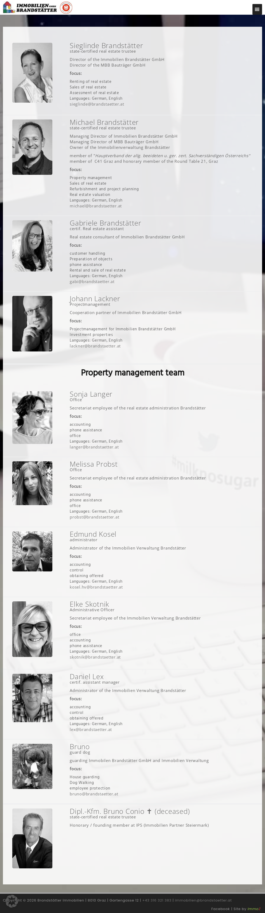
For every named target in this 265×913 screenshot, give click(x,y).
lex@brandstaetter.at (91, 729)
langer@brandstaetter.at (94, 447)
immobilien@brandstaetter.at (203, 900)
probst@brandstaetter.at (94, 517)
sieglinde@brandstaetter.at (97, 104)
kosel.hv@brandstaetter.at (96, 587)
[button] (12, 901)
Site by (247, 908)
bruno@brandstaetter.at (94, 793)
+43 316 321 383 (157, 900)
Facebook (220, 908)
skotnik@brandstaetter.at (95, 657)
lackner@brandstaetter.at (95, 346)
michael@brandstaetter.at (96, 205)
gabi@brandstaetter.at (92, 281)
